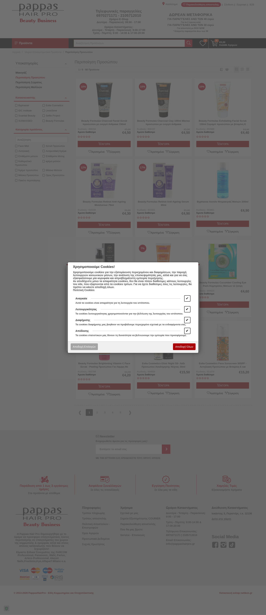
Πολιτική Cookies (84, 290)
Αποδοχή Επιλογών (84, 346)
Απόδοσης (82, 330)
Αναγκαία (81, 298)
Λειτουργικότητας (86, 309)
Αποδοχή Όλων (184, 346)
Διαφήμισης (82, 320)
